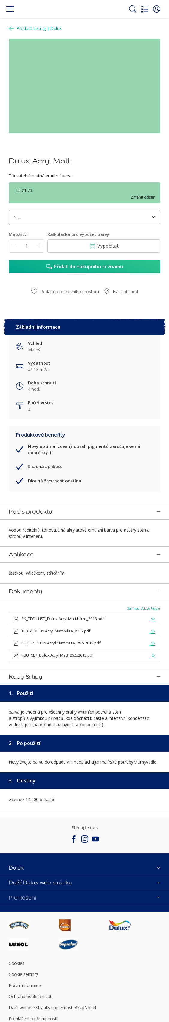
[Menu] (10, 9)
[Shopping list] (144, 9)
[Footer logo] (34, 911)
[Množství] (26, 246)
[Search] (132, 9)
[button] (156, 9)
